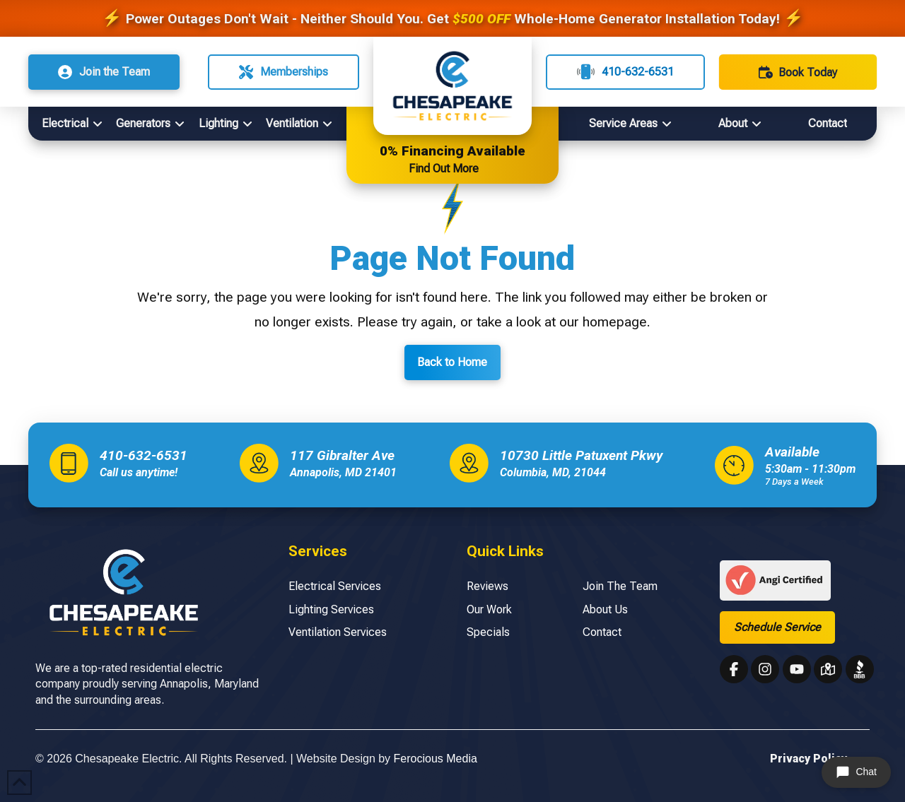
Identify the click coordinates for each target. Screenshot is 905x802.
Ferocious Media (435, 759)
